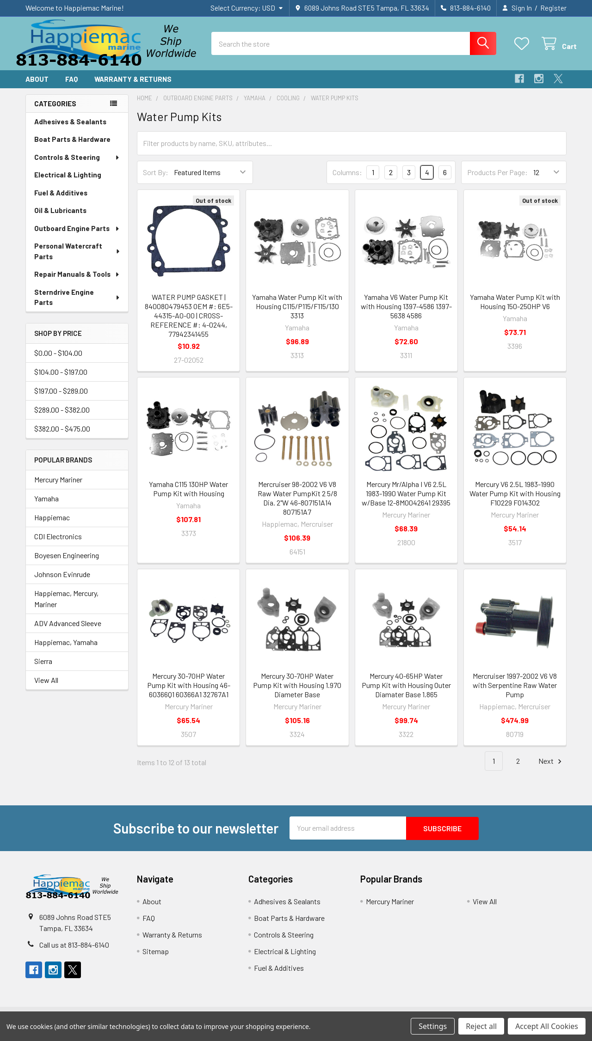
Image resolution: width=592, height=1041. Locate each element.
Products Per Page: (497, 180)
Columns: (347, 179)
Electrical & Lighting (67, 182)
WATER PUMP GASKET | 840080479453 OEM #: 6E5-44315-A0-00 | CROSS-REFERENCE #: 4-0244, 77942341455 (189, 323)
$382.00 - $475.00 (62, 436)
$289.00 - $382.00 (62, 417)
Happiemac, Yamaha (66, 649)
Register (553, 8)
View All (46, 687)
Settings (433, 1026)
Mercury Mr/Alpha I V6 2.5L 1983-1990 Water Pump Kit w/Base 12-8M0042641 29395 (406, 500)
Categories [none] (55, 111)
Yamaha (46, 505)
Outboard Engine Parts (77, 236)
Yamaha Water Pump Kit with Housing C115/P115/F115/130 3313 (297, 313)
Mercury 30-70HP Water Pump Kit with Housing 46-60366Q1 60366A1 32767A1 (188, 692)
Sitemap (155, 958)
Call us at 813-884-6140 (74, 951)
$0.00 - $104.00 (58, 360)
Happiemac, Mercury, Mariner (66, 606)
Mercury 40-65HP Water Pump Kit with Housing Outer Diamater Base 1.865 (406, 692)
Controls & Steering (77, 165)
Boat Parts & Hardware (72, 147)
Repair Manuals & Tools (77, 282)
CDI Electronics (58, 543)
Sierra (43, 668)
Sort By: (155, 180)
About (37, 87)
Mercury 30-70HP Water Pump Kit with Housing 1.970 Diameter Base (297, 692)
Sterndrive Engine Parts (77, 305)
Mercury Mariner (58, 486)
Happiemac (52, 524)
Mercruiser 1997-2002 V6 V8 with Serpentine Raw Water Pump (515, 692)
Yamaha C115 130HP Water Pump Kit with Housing (188, 496)
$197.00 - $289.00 (61, 398)
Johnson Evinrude (62, 581)
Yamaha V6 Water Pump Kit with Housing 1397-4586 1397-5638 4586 (406, 313)
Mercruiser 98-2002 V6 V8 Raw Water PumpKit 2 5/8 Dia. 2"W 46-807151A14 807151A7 (297, 505)
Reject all (481, 1026)
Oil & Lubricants (60, 218)
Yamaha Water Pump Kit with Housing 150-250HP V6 (515, 309)
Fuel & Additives (60, 200)
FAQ (71, 87)
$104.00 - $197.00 (60, 379)
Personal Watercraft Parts (77, 259)
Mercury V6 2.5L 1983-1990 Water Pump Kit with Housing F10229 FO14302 (515, 500)
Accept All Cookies (546, 1026)
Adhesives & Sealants (70, 129)
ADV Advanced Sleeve (67, 630)
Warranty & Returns (133, 87)
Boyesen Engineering (66, 562)
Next (551, 768)
